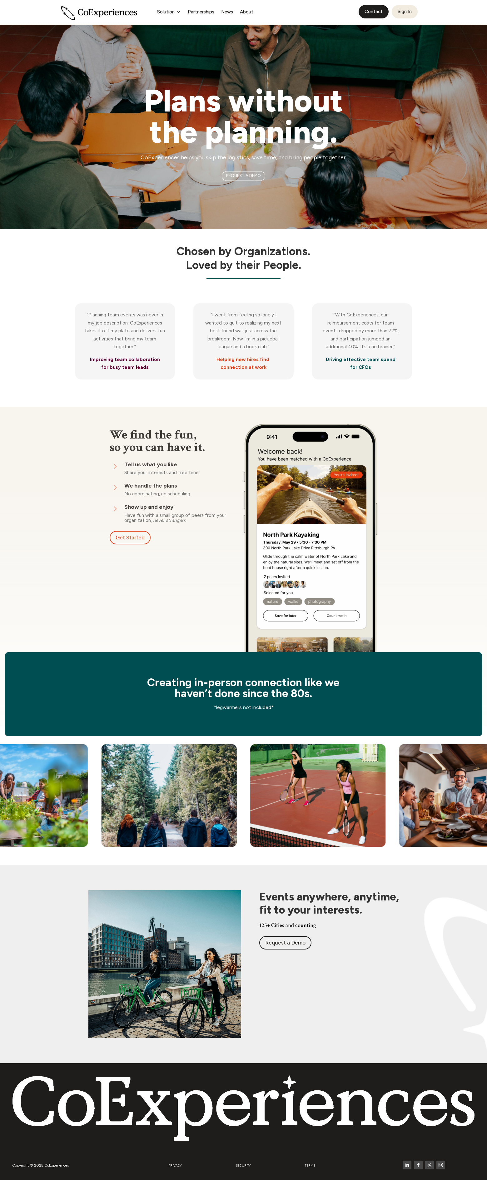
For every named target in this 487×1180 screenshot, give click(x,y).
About (246, 12)
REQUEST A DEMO (243, 175)
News (227, 12)
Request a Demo (285, 943)
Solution (166, 12)
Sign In (405, 11)
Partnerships (201, 12)
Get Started (130, 537)
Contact (374, 11)
